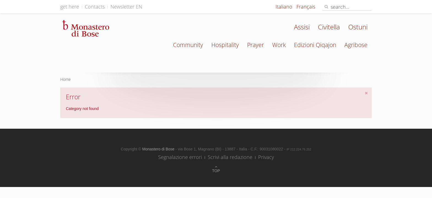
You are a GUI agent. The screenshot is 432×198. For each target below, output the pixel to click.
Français (305, 6)
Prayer (255, 45)
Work (279, 45)
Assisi (302, 26)
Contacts (95, 6)
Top (216, 171)
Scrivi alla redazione (230, 157)
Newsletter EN (126, 6)
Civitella (329, 26)
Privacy (266, 157)
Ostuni (358, 26)
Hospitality (225, 45)
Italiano (285, 6)
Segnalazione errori (180, 157)
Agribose (356, 45)
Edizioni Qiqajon (315, 45)
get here (69, 6)
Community (188, 45)
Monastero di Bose (158, 149)
